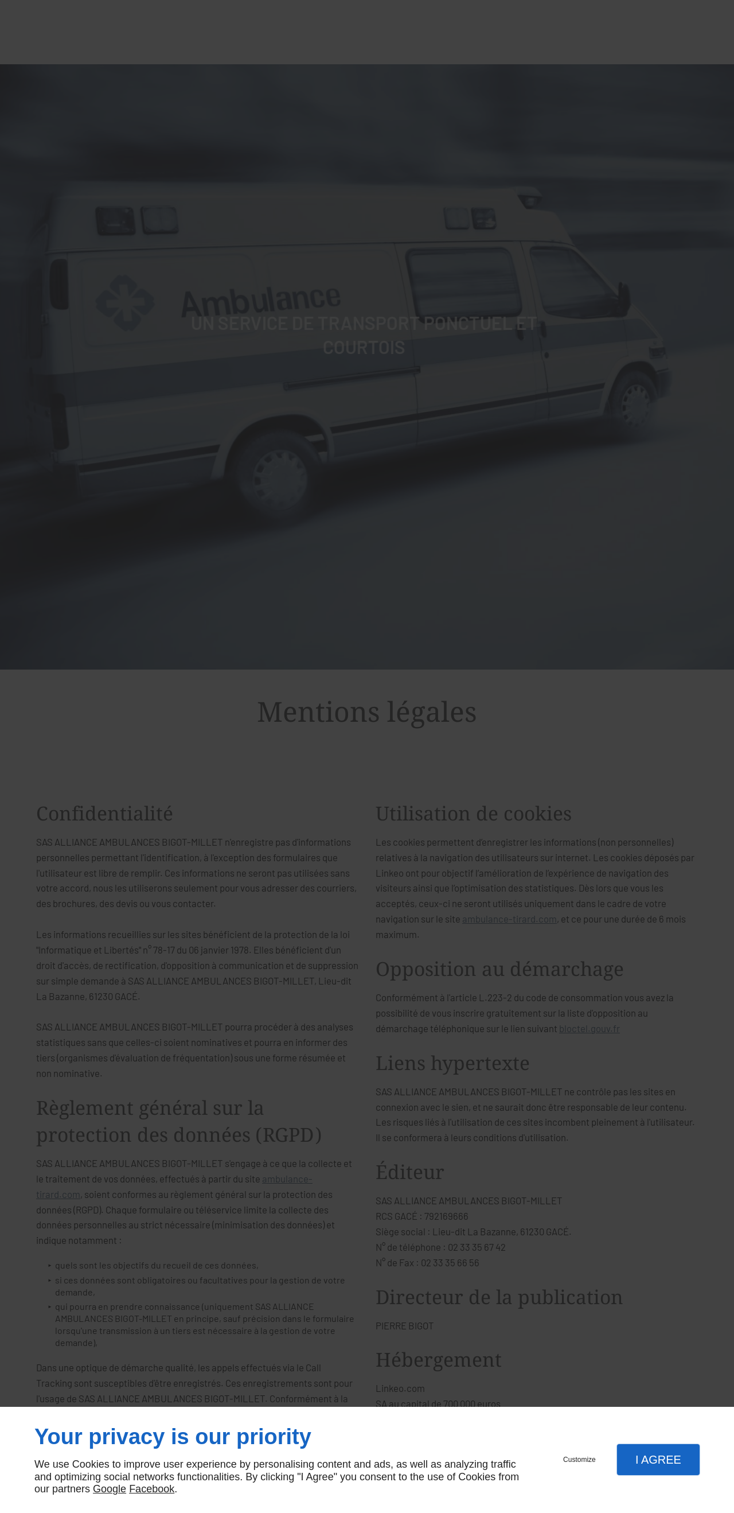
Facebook (151, 1489)
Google (109, 1489)
